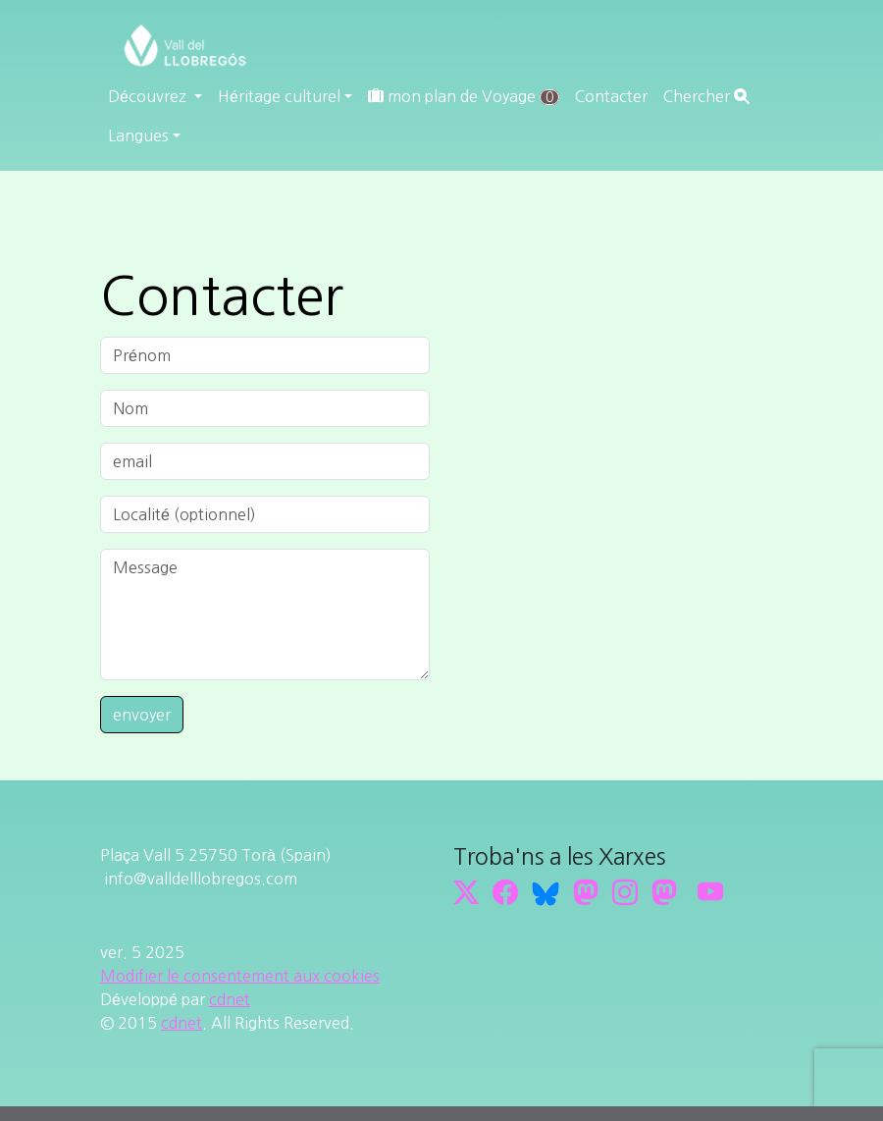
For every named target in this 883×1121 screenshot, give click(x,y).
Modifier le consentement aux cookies (240, 976)
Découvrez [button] (149, 96)
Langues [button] (138, 135)
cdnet (229, 999)
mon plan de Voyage (463, 96)
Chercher (706, 96)
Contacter (611, 96)
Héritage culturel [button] (279, 96)
